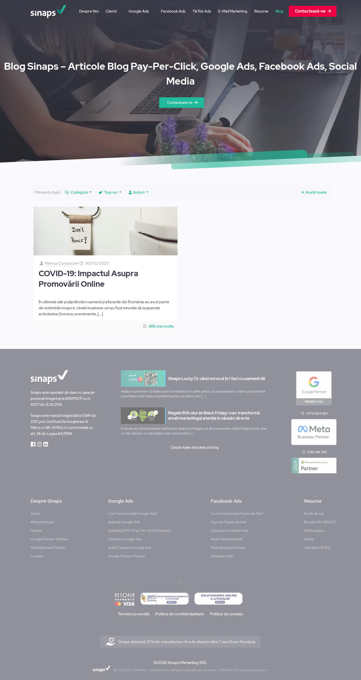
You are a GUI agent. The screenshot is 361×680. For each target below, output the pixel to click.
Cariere (36, 528)
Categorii (78, 192)
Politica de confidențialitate (179, 612)
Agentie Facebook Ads (228, 520)
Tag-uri (110, 192)
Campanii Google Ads (125, 537)
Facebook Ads (226, 499)
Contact (37, 554)
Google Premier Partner (49, 537)
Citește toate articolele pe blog (194, 445)
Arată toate (313, 192)
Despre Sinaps (46, 499)
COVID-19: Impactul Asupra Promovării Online (88, 278)
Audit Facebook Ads (226, 537)
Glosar (309, 537)
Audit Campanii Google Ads (129, 546)
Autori (139, 192)
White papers (314, 528)
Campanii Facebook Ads (229, 528)
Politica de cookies (226, 612)
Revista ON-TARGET (320, 520)
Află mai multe (161, 326)
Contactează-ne (180, 102)
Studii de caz (313, 511)
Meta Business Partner (48, 546)
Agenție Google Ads (124, 520)
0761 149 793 (317, 450)
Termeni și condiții (133, 612)
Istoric (35, 511)
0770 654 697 (317, 411)
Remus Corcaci (58, 263)
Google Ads (120, 499)
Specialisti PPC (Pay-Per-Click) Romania (139, 528)
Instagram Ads (222, 554)
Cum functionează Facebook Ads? (237, 511)
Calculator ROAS (317, 546)
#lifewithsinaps (42, 520)
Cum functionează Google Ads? (132, 511)
